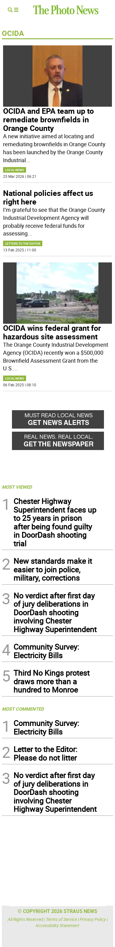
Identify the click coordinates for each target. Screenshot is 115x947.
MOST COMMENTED (23, 709)
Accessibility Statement (57, 925)
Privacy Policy (93, 919)
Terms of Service (61, 919)
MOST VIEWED (17, 487)
